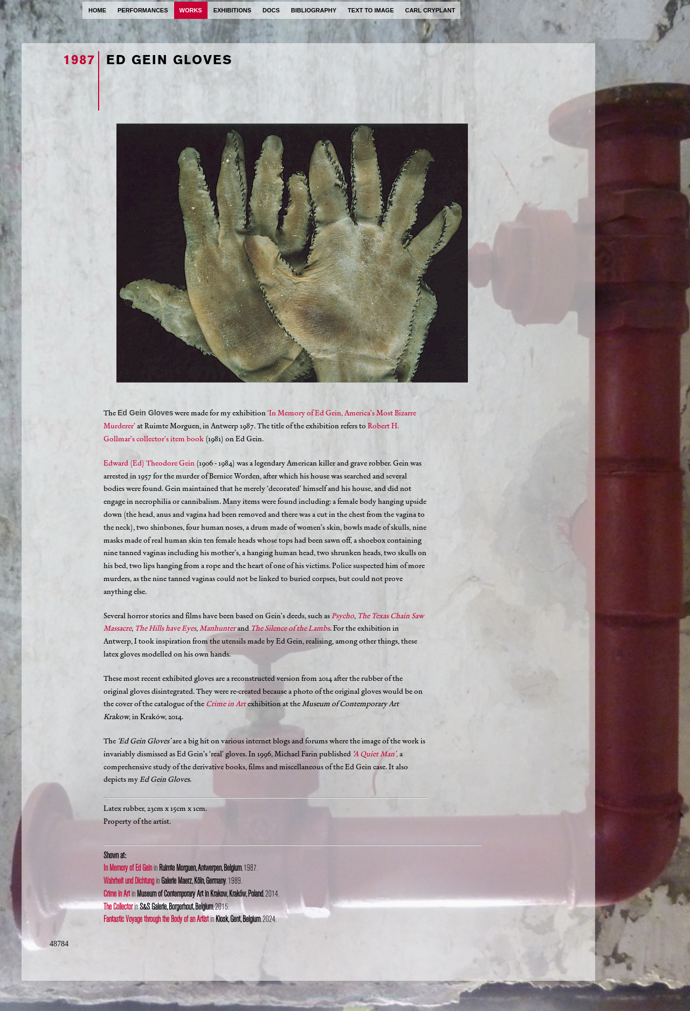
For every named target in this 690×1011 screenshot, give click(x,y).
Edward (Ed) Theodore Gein (149, 463)
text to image (371, 10)
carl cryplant (430, 10)
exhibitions (232, 10)
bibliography (313, 10)
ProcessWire (388, 996)
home (97, 10)
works (191, 10)
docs (271, 10)
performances (143, 10)
